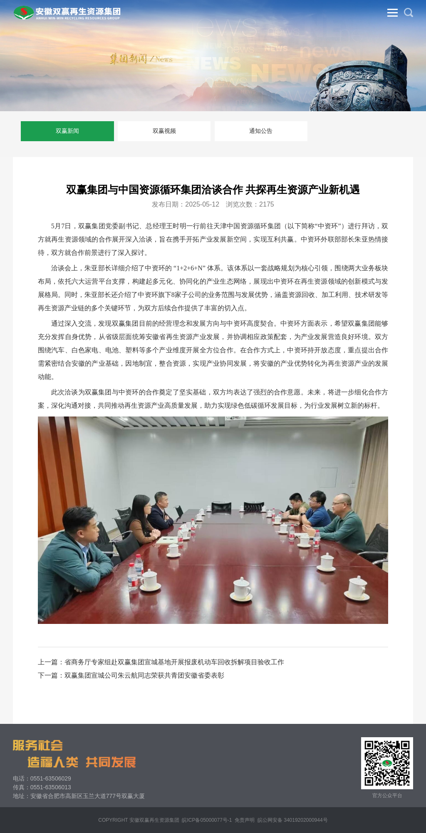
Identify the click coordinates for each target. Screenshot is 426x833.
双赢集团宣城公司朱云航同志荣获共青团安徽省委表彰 (144, 675)
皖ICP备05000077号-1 (207, 820)
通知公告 (260, 130)
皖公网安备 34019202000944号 (293, 820)
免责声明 (245, 820)
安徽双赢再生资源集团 (154, 820)
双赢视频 (164, 130)
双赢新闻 (67, 130)
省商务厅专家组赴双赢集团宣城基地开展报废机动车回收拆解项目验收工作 (174, 662)
